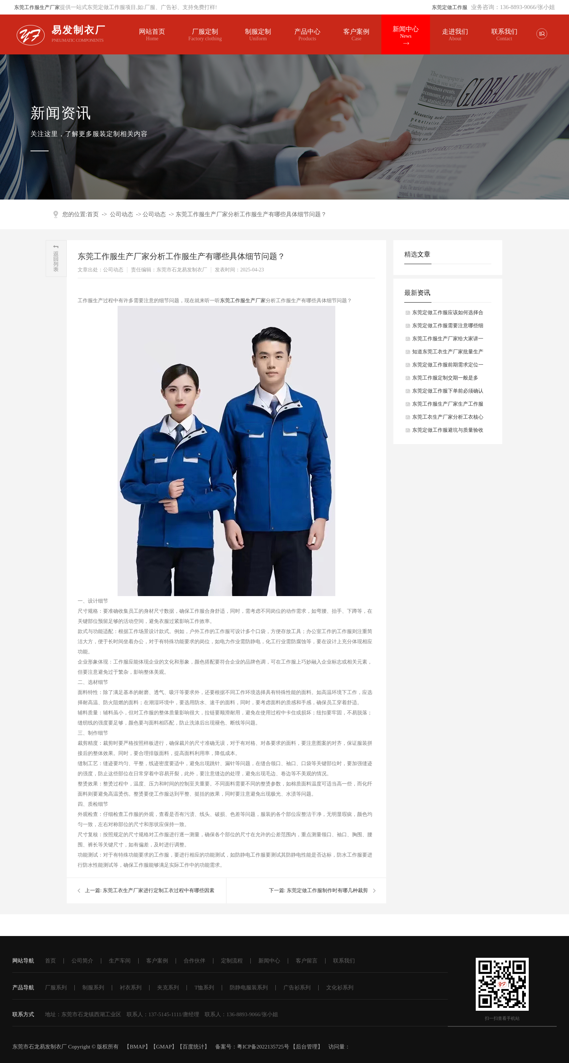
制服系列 (93, 987)
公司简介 (82, 961)
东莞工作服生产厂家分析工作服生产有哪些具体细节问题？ (251, 214)
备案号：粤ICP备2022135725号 (252, 1047)
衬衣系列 (131, 987)
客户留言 (307, 961)
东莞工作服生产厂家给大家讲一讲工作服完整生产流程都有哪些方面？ (447, 340)
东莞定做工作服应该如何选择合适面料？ (447, 314)
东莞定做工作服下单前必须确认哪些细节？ (447, 393)
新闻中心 (406, 32)
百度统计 (193, 1047)
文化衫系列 (339, 987)
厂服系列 (56, 987)
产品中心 (307, 35)
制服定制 (258, 35)
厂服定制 (205, 35)
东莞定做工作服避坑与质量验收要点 (447, 432)
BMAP (137, 1047)
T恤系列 (204, 987)
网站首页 (152, 35)
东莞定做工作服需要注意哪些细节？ (447, 327)
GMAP (164, 1047)
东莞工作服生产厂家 (37, 7)
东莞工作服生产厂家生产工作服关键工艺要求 (447, 406)
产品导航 (23, 987)
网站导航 (23, 961)
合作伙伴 (194, 961)
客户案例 (356, 35)
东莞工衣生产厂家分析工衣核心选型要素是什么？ (447, 419)
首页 (93, 214)
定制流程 (232, 961)
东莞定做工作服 (449, 7)
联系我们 (504, 31)
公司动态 (121, 214)
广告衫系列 (297, 987)
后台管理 (307, 1047)
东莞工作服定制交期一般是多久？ (445, 380)
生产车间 (120, 961)
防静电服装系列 (249, 987)
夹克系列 (168, 987)
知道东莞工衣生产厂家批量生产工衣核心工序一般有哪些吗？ (447, 353)
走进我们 (455, 31)
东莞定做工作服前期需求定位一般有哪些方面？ (447, 367)
